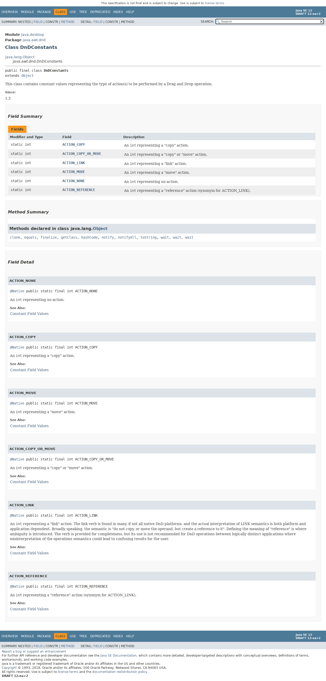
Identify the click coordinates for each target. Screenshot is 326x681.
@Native (17, 291)
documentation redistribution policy (119, 672)
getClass (69, 237)
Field (38, 22)
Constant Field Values (29, 314)
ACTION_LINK (73, 163)
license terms (214, 3)
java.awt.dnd (34, 40)
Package (44, 12)
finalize (48, 237)
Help (130, 12)
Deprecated (100, 12)
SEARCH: (207, 21)
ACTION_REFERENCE (78, 190)
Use (73, 12)
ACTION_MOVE (73, 172)
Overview (10, 12)
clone (15, 237)
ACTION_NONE (73, 181)
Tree (83, 12)
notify (108, 237)
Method (67, 22)
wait (165, 237)
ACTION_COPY (73, 144)
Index (118, 12)
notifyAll (127, 237)
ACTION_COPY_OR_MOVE (81, 154)
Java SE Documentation (118, 655)
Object (27, 76)
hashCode (89, 237)
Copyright (9, 668)
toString (148, 237)
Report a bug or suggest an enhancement (34, 651)
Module (27, 12)
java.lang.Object (19, 57)
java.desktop (32, 35)
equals (30, 237)
